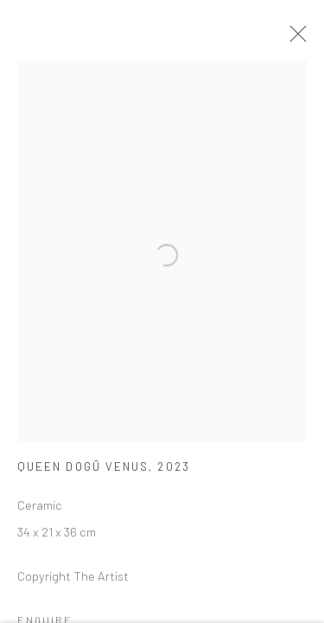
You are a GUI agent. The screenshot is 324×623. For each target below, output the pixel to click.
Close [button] (295, 39)
